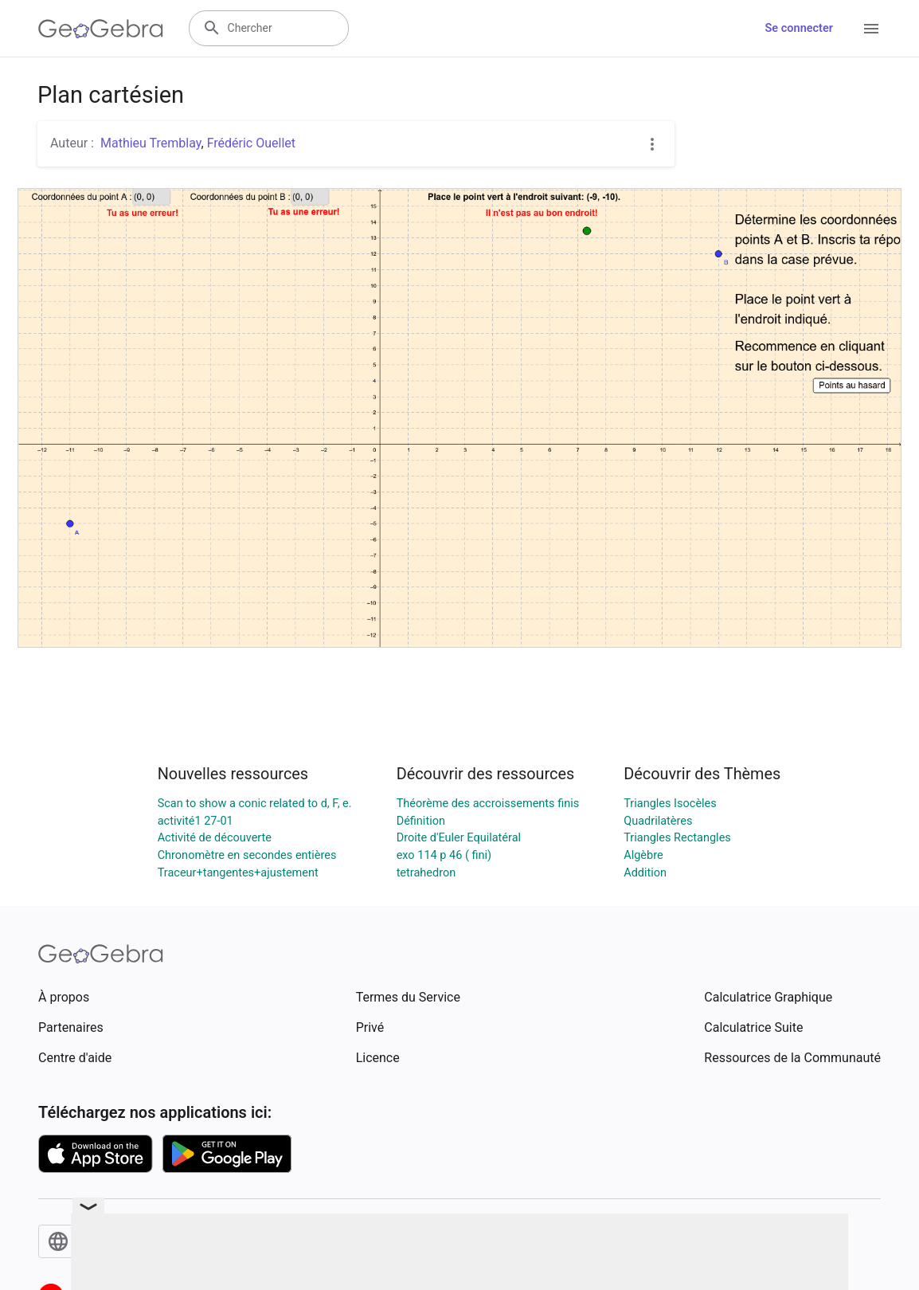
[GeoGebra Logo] (100, 28)
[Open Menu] (871, 28)
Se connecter (799, 28)
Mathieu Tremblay (150, 143)
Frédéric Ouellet (251, 143)
